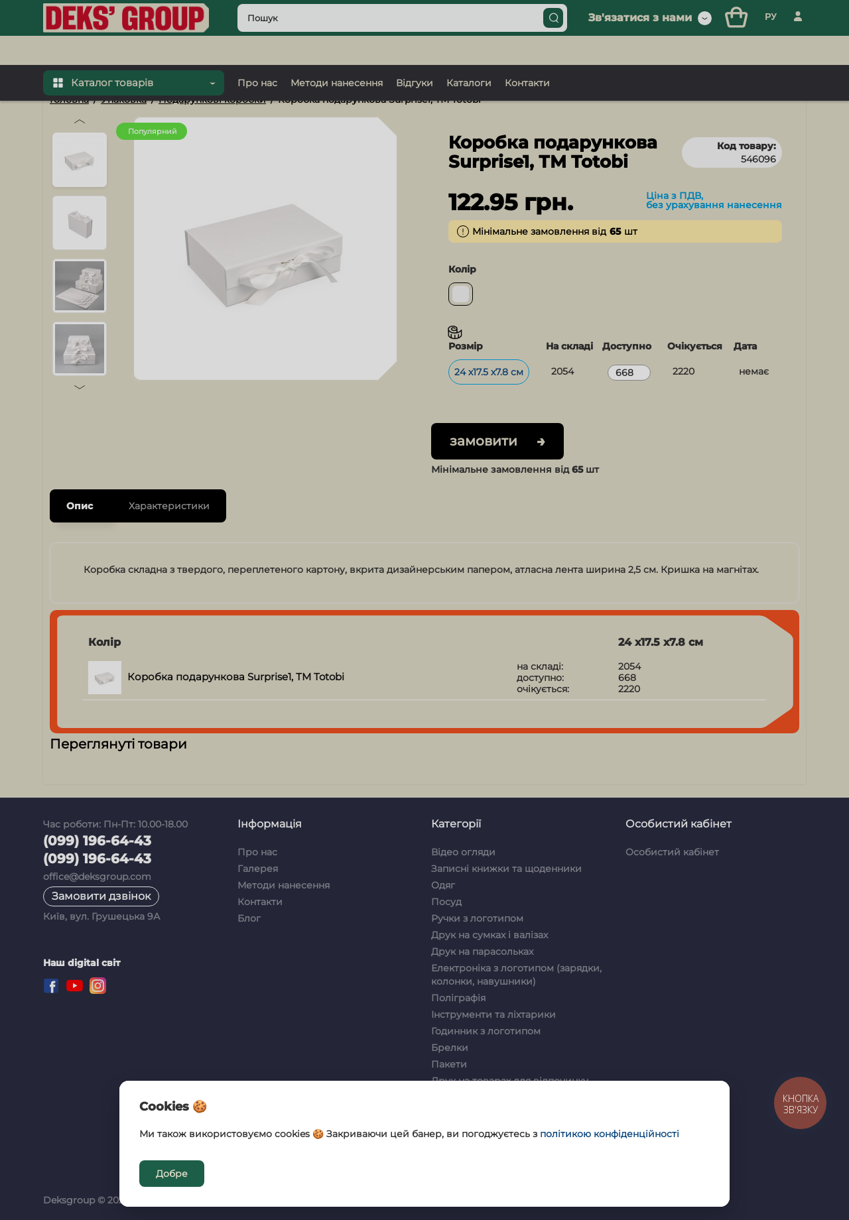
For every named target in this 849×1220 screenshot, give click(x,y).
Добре (172, 1174)
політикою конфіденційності (609, 1134)
